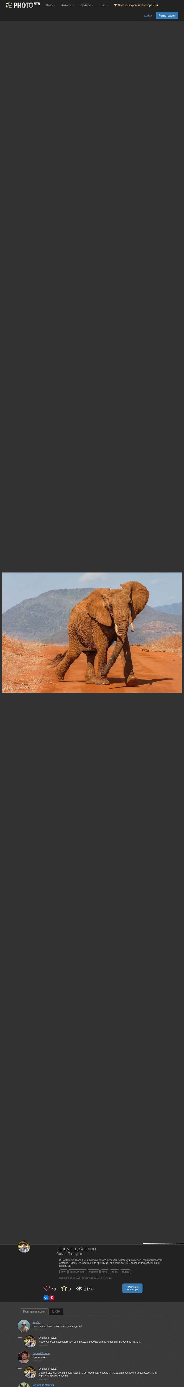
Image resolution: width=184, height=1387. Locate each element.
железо (125, 1271)
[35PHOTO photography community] (22, 5)
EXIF (56, 1311)
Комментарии (34, 1311)
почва (115, 1271)
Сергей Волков (41, 1353)
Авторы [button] (67, 5)
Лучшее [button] (86, 5)
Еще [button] (104, 5)
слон (63, 1271)
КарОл (36, 1322)
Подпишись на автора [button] (132, 1288)
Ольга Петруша (69, 1254)
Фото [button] (50, 5)
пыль (104, 1271)
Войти (148, 15)
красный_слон (77, 1271)
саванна (93, 1271)
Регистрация (167, 15)
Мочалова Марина (43, 1384)
